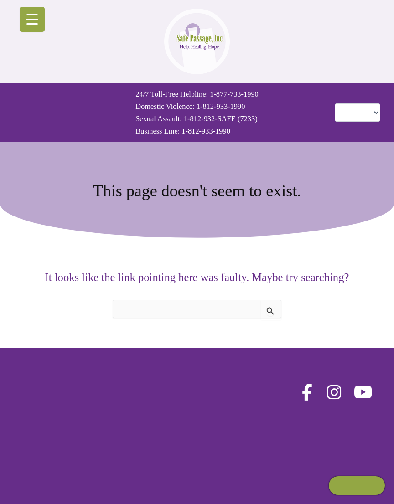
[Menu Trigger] (32, 19)
